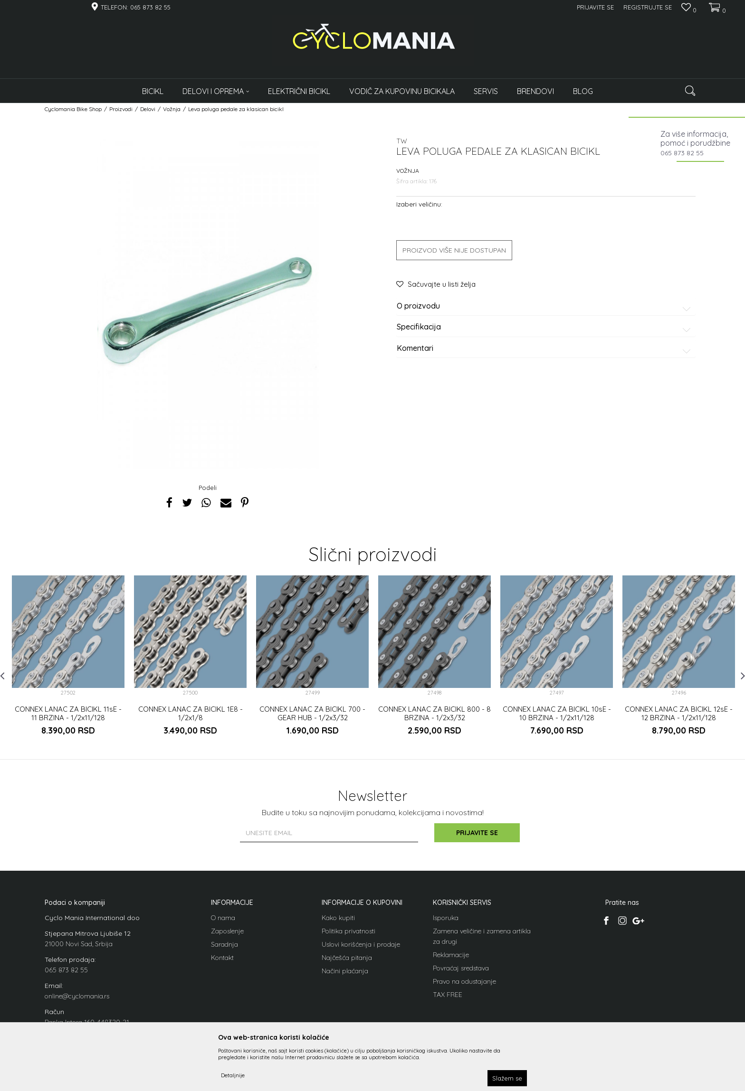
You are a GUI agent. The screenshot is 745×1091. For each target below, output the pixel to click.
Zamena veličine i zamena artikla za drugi (482, 936)
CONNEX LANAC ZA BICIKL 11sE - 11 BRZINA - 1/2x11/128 (68, 713)
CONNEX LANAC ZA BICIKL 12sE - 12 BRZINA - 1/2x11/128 (679, 713)
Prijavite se (477, 832)
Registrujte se (647, 7)
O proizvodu (545, 306)
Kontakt (222, 957)
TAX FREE (447, 994)
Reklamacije (451, 954)
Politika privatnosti (348, 931)
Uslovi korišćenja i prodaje (361, 944)
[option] (68, 663)
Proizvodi (121, 109)
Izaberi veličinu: (419, 204)
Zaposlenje (227, 931)
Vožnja (172, 109)
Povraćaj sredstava (461, 968)
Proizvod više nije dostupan (454, 250)
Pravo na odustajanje (464, 981)
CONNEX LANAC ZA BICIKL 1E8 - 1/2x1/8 (190, 713)
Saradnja (224, 944)
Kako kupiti (338, 917)
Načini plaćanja (345, 971)
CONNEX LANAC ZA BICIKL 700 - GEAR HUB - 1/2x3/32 (312, 713)
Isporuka (445, 917)
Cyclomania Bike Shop (73, 109)
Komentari (545, 348)
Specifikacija (545, 327)
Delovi (147, 109)
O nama (223, 917)
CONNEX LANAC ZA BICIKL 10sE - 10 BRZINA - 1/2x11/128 (557, 713)
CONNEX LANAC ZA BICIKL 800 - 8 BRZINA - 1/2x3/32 (434, 713)
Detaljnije (233, 1075)
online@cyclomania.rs (77, 996)
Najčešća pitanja (347, 957)
